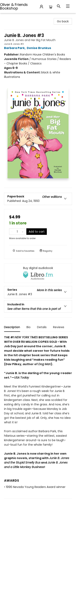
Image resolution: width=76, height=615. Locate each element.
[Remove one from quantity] (11, 231)
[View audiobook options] (38, 273)
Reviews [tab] (58, 327)
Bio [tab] (29, 327)
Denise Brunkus (39, 48)
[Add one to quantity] (22, 231)
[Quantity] (17, 231)
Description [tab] (12, 327)
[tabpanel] (38, 417)
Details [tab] (42, 327)
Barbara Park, (15, 48)
